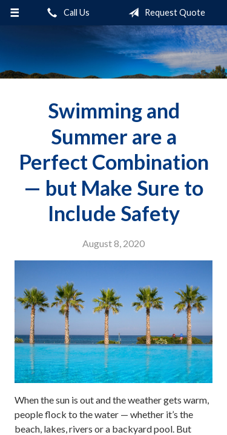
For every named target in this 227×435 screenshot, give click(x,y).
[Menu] (15, 12)
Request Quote (164, 12)
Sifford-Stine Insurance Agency (113, 52)
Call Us (66, 12)
